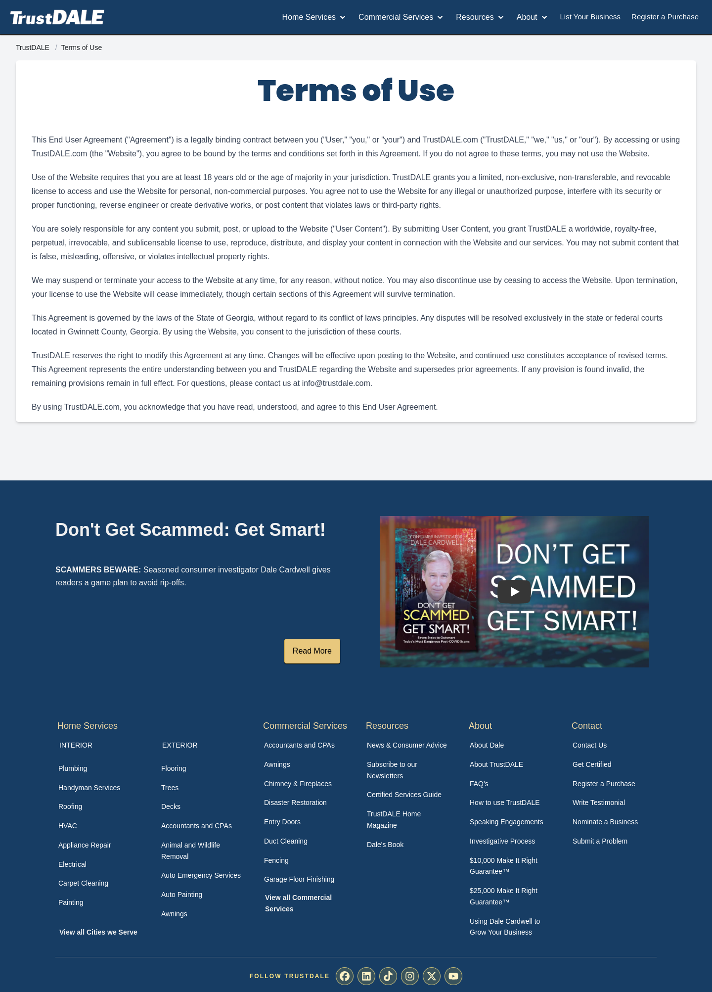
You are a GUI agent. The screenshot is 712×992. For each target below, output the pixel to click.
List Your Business (590, 16)
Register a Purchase (665, 16)
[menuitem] (98, 768)
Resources (480, 17)
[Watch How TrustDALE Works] (514, 592)
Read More (312, 651)
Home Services (315, 17)
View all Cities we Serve (98, 932)
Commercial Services (401, 17)
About (533, 17)
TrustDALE (33, 47)
